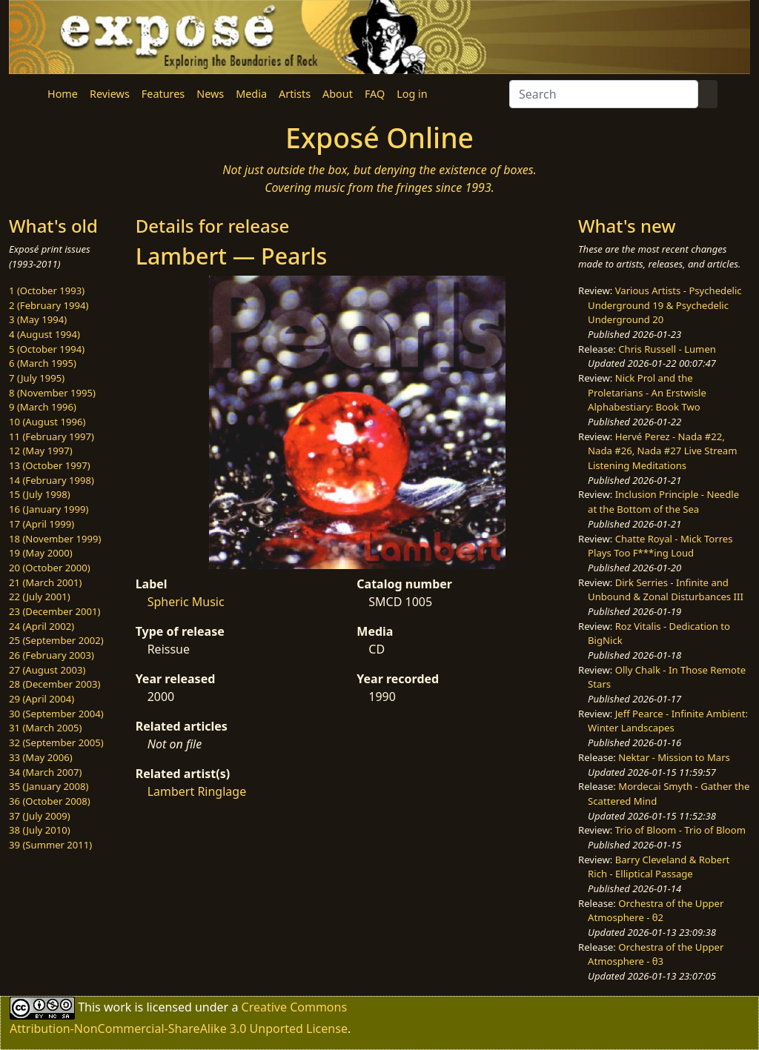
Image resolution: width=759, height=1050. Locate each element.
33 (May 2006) (41, 757)
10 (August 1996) (47, 421)
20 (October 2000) (49, 567)
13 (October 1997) (49, 465)
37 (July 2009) (39, 816)
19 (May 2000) (41, 552)
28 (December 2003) (54, 684)
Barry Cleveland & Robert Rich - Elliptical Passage (658, 867)
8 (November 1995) (52, 392)
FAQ (375, 94)
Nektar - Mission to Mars (674, 757)
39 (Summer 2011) (50, 844)
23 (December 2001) (54, 611)
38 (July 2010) (39, 830)
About (337, 94)
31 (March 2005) (45, 727)
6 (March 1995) (42, 363)
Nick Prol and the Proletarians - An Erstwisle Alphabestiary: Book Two (647, 392)
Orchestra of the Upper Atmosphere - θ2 (655, 911)
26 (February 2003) (51, 655)
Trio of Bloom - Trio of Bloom (680, 830)
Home (62, 94)
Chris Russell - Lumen (667, 349)
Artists (295, 94)
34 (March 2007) (45, 772)
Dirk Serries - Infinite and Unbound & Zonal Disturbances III (665, 590)
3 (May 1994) (38, 319)
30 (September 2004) (56, 713)
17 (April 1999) (41, 524)
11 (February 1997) (51, 436)
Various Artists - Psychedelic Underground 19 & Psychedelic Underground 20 (665, 305)
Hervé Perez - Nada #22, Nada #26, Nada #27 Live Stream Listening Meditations (662, 451)
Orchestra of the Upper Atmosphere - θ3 (655, 954)
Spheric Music (186, 602)
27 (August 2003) (47, 670)
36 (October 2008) (49, 801)
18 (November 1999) (55, 538)
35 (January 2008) (48, 786)
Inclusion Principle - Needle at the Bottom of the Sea (663, 502)
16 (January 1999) (48, 509)
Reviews (110, 94)
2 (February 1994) (48, 305)
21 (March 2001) (45, 582)
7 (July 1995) (36, 378)
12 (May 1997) (41, 450)
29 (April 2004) (41, 698)
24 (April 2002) (41, 626)
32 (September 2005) (56, 742)
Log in (412, 94)
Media (251, 94)
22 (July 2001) (39, 596)
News (210, 94)
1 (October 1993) (46, 290)
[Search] (603, 94)
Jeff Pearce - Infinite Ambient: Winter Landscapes (668, 721)
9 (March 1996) (42, 406)
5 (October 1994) (46, 349)
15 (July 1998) (39, 494)
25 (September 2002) (56, 640)
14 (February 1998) (51, 480)
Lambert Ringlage (197, 791)
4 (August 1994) (44, 334)
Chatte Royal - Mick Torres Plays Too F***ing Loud (660, 546)
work (117, 1007)
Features (163, 94)
